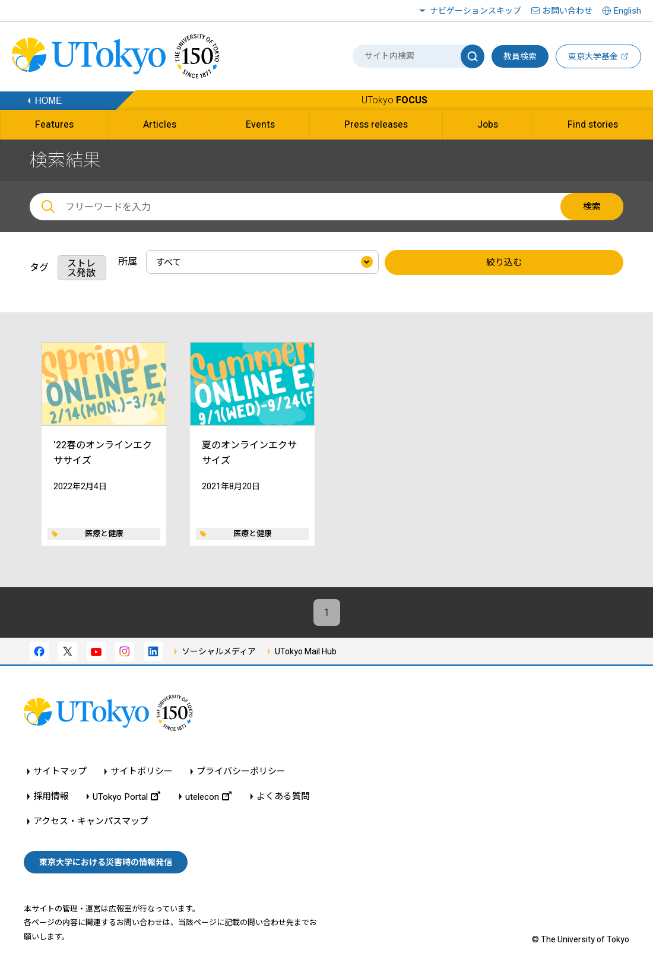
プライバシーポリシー (241, 771)
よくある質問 (283, 796)
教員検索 (520, 56)
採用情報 (51, 796)
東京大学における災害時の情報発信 (105, 862)
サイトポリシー (141, 771)
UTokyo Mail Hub (306, 651)
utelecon (208, 796)
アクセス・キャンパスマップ (90, 821)
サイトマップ (60, 771)
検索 (592, 206)
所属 (127, 261)
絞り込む (504, 262)
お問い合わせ (567, 11)
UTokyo (394, 100)
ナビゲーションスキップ (475, 11)
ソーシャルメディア (219, 651)
